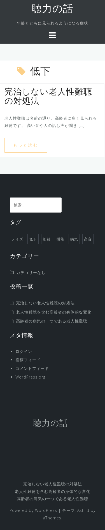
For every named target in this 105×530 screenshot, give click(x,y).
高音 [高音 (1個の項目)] (88, 239)
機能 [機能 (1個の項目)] (60, 239)
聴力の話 (52, 9)
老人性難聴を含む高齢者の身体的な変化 (54, 312)
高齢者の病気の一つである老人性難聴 (51, 321)
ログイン (23, 351)
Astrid (83, 510)
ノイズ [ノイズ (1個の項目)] (17, 239)
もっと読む (25, 145)
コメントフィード (32, 368)
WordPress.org (30, 377)
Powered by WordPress (33, 510)
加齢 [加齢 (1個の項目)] (47, 239)
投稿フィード (28, 359)
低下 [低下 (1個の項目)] (33, 239)
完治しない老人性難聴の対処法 (45, 302)
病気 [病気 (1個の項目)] (74, 239)
